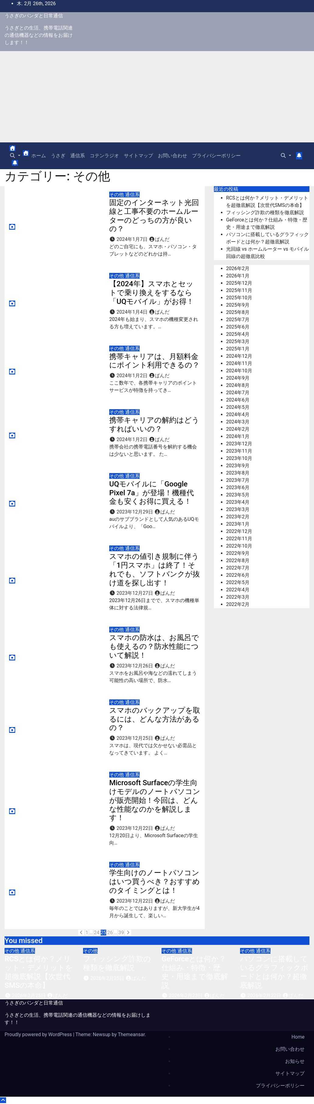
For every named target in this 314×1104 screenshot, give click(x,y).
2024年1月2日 (133, 375)
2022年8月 (237, 560)
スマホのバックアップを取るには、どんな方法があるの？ (154, 719)
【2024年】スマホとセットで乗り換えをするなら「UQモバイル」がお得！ (151, 293)
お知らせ (295, 1061)
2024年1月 (237, 436)
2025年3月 (237, 341)
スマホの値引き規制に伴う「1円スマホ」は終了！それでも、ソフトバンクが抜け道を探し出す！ (154, 569)
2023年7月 (237, 480)
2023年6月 (237, 487)
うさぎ (58, 155)
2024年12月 (239, 356)
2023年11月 (239, 451)
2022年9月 (237, 553)
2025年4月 (237, 334)
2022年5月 (237, 582)
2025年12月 (239, 283)
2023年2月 (237, 517)
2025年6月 (237, 327)
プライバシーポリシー (216, 155)
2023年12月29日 (135, 512)
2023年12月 (239, 444)
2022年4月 (237, 590)
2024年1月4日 (133, 312)
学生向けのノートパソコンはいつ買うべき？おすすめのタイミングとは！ (154, 882)
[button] (14, 155)
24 (96, 932)
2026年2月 (237, 268)
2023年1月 (237, 524)
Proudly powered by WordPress (39, 1034)
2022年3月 (237, 597)
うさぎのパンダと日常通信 (34, 16)
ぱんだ (159, 239)
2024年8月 (237, 385)
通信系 (77, 155)
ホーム (38, 155)
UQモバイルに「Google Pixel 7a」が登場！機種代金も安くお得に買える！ (151, 493)
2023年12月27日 (135, 593)
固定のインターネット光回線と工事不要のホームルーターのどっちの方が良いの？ (154, 215)
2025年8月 (237, 312)
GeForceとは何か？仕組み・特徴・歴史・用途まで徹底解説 (195, 972)
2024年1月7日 (133, 239)
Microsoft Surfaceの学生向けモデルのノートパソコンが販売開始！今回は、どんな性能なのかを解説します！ (154, 800)
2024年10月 (239, 371)
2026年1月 (237, 276)
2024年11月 (239, 363)
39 (121, 932)
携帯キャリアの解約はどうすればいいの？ (154, 424)
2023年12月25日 (135, 738)
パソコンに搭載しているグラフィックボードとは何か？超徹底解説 (274, 972)
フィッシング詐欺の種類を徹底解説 (265, 212)
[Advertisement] (157, 96)
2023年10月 (239, 458)
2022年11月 (239, 539)
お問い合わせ (172, 155)
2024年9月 (237, 378)
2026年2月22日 (264, 995)
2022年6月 (237, 575)
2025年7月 (237, 319)
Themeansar (131, 1034)
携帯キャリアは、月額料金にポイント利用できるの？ (154, 361)
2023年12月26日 (135, 666)
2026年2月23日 (186, 995)
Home (298, 1037)
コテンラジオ (104, 155)
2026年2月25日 (29, 995)
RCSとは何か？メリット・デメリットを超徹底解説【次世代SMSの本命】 (39, 972)
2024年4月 (237, 414)
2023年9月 (237, 465)
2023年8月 (237, 473)
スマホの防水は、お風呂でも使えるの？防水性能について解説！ (154, 646)
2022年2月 (237, 604)
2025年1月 (237, 349)
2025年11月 (239, 290)
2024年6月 (237, 400)
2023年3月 (237, 509)
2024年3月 (237, 422)
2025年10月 (239, 298)
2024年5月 (237, 407)
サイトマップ (138, 155)
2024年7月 (237, 392)
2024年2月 (237, 429)
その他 (117, 194)
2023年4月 (237, 502)
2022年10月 (239, 546)
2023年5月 (237, 495)
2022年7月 (237, 568)
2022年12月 (239, 531)
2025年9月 (237, 305)
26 (110, 932)
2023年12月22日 (135, 828)
